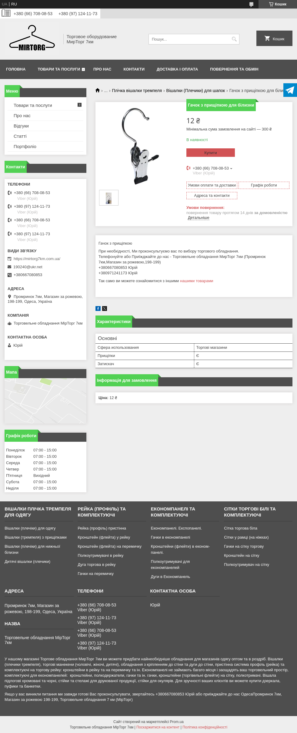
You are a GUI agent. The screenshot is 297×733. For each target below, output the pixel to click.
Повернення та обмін (234, 69)
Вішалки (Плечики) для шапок (195, 90)
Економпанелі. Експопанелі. (176, 528)
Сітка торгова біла (240, 528)
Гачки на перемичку (96, 573)
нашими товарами (196, 281)
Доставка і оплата (177, 69)
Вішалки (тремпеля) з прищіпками (36, 537)
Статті (20, 136)
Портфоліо (25, 146)
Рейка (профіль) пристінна (102, 528)
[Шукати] (234, 39)
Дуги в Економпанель (170, 576)
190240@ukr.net (27, 267)
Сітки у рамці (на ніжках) (246, 537)
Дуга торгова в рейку (96, 564)
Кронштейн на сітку (241, 555)
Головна (15, 69)
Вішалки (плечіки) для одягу (30, 528)
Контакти (134, 69)
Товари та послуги (59, 69)
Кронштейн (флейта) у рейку (104, 537)
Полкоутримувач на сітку (246, 564)
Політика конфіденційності (204, 727)
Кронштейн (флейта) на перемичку (110, 546)
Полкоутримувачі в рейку (100, 555)
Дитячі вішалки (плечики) (27, 561)
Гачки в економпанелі (170, 537)
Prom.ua (177, 722)
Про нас (102, 69)
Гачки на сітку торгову (244, 546)
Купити (210, 152)
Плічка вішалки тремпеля (137, 90)
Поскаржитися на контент (157, 727)
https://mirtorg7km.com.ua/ (37, 258)
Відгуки (21, 125)
